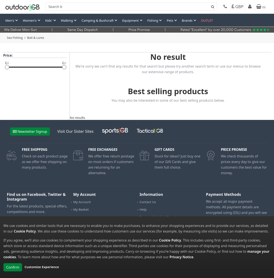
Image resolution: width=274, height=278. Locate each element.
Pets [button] (170, 20)
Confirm (12, 267)
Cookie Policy (25, 231)
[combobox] (131, 7)
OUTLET (207, 20)
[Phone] (225, 7)
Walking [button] (67, 20)
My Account (82, 202)
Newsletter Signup (30, 131)
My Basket (81, 209)
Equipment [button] (131, 20)
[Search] (131, 7)
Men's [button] (10, 20)
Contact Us (148, 202)
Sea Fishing (15, 38)
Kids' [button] (49, 20)
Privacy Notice (181, 257)
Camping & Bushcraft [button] (98, 20)
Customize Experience (42, 267)
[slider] (7, 67)
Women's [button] (30, 20)
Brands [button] (187, 20)
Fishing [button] (153, 20)
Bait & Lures (35, 38)
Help (143, 209)
